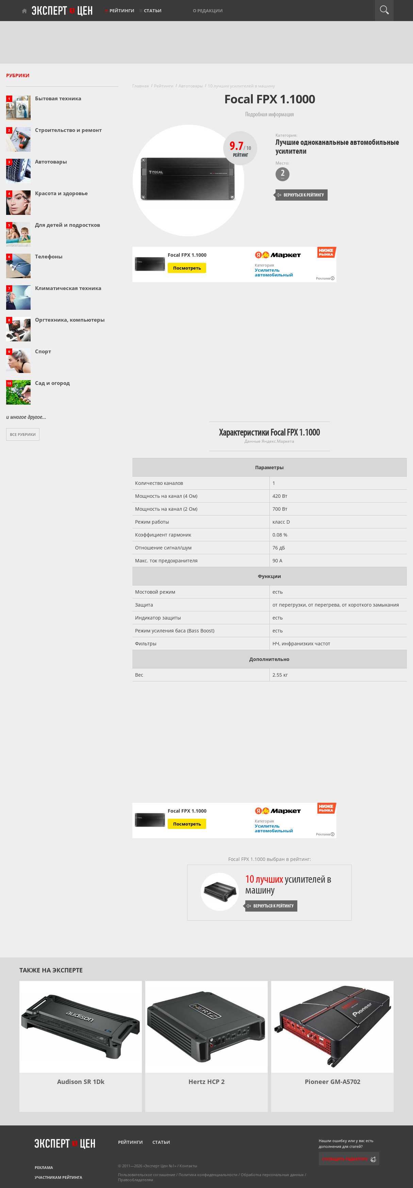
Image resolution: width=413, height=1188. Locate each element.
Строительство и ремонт (68, 129)
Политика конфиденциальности (208, 1174)
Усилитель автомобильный (274, 272)
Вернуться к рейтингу (300, 195)
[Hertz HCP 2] (206, 1027)
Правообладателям (135, 1179)
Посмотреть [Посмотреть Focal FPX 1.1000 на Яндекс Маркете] (187, 268)
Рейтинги (122, 10)
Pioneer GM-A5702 (332, 1081)
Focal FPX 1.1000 (187, 811)
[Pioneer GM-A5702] (332, 1027)
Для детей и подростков (67, 224)
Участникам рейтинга (58, 1177)
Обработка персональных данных (272, 1174)
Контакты (188, 1165)
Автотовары (51, 161)
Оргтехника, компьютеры (70, 319)
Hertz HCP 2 (206, 1081)
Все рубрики (23, 434)
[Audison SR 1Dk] (80, 1027)
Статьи (153, 10)
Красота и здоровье (61, 193)
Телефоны (49, 256)
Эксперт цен (62, 11)
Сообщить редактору (345, 1158)
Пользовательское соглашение (146, 1174)
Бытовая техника (58, 98)
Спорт (43, 351)
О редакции (208, 10)
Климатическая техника (68, 288)
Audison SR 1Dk (80, 1081)
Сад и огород (52, 382)
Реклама (44, 1167)
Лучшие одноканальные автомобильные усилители (337, 146)
